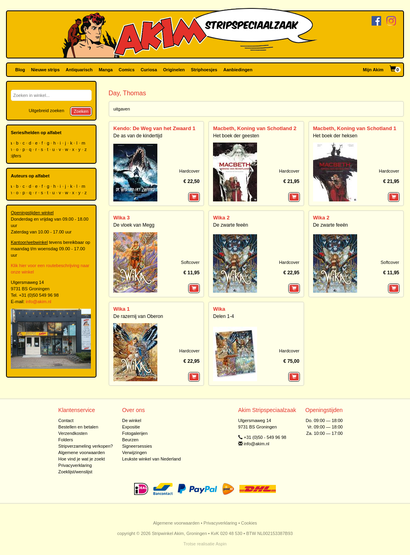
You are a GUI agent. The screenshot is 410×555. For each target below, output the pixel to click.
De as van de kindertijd (137, 136)
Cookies (249, 523)
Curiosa (149, 69)
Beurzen (130, 439)
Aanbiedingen (238, 69)
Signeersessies (137, 446)
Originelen (174, 69)
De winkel (131, 420)
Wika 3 (121, 218)
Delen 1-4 (223, 316)
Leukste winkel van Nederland (151, 458)
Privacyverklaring (75, 465)
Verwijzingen (134, 452)
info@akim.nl (38, 301)
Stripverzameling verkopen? (85, 446)
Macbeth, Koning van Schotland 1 (354, 128)
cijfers (16, 155)
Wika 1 (121, 309)
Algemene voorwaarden (81, 452)
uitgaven (121, 109)
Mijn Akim (373, 69)
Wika (219, 309)
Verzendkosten (73, 433)
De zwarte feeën (230, 225)
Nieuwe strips (45, 69)
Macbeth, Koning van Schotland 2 (254, 128)
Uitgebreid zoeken (46, 110)
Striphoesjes (204, 69)
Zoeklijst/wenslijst (75, 471)
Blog (20, 69)
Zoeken (81, 111)
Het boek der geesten (236, 136)
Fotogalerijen (135, 433)
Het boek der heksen (335, 136)
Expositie (131, 426)
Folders (65, 439)
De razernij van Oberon (138, 316)
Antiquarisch (79, 69)
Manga (105, 69)
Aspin (221, 543)
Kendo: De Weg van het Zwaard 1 (154, 128)
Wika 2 (221, 218)
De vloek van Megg (134, 225)
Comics (127, 69)
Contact (66, 420)
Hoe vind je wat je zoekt (81, 458)
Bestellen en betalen (78, 426)
